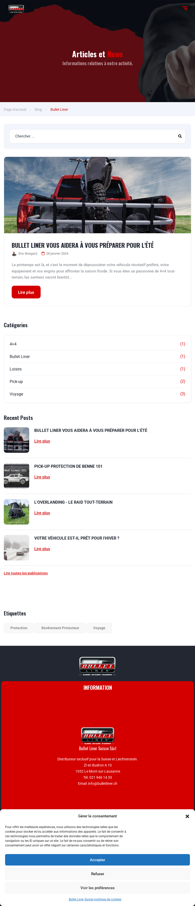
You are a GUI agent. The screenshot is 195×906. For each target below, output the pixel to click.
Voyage (16, 394)
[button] (187, 816)
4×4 (13, 344)
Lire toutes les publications (26, 573)
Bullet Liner (20, 356)
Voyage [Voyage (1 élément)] (99, 628)
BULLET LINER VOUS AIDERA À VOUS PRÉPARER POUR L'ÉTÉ (83, 245)
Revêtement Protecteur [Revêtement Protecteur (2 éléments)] (60, 628)
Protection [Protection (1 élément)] (18, 628)
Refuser (97, 874)
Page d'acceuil (15, 109)
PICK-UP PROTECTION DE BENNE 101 (68, 466)
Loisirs (16, 369)
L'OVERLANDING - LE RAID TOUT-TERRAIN (73, 502)
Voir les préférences (97, 888)
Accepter (97, 860)
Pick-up (16, 381)
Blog (38, 109)
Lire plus (26, 292)
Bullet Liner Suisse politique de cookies (95, 899)
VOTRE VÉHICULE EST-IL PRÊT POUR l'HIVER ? (76, 538)
